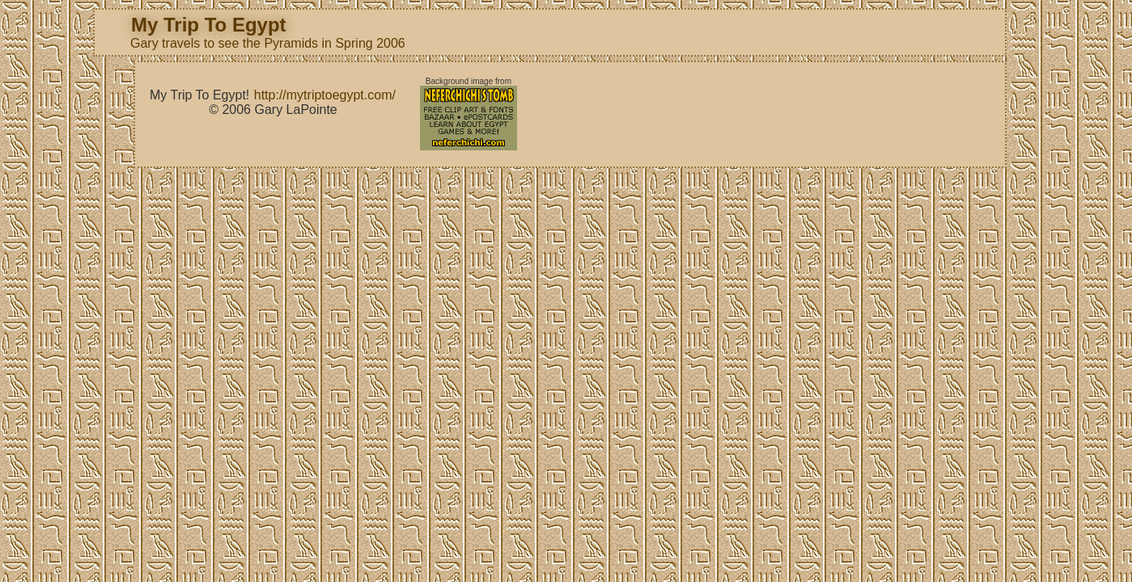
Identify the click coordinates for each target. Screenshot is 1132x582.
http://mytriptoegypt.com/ (325, 95)
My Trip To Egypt (208, 25)
